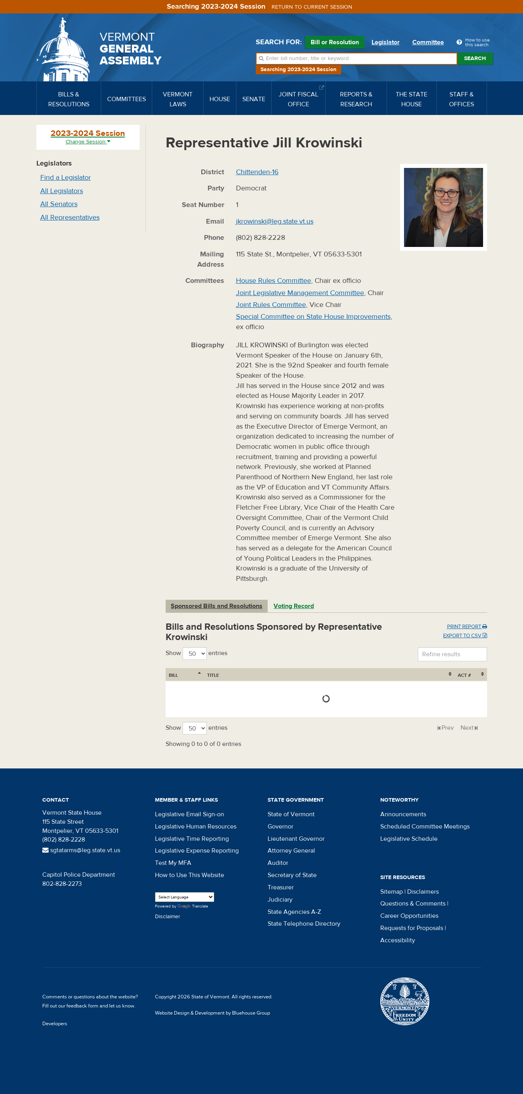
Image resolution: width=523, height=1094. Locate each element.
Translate (192, 906)
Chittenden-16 (257, 172)
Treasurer (281, 887)
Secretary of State (292, 875)
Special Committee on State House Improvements (313, 316)
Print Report (467, 626)
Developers (54, 1024)
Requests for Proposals (411, 928)
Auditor (278, 863)
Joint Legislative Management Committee (300, 293)
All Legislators (61, 191)
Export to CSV (465, 636)
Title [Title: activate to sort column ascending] (213, 675)
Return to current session (312, 7)
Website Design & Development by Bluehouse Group (212, 1013)
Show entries (196, 653)
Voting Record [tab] (294, 606)
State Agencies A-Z (294, 912)
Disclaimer (167, 916)
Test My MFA (173, 863)
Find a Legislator (65, 177)
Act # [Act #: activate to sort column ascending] (464, 675)
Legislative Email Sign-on (189, 814)
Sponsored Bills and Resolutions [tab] (216, 606)
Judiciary (280, 900)
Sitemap (391, 892)
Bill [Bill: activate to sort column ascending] (173, 675)
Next (467, 728)
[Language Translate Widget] (184, 897)
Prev (448, 728)
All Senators (58, 204)
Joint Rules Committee (271, 304)
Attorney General (291, 851)
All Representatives (70, 217)
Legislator (386, 42)
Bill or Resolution (335, 43)
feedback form (82, 1006)
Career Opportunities (409, 916)
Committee (428, 42)
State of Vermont (291, 814)
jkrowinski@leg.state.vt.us (274, 221)
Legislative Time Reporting (192, 839)
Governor (280, 826)
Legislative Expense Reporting (197, 851)
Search (475, 58)
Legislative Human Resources (195, 826)
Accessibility (397, 940)
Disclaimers (423, 892)
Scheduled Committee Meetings (425, 826)
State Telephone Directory (304, 924)
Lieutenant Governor (296, 839)
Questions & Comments (413, 904)
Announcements (403, 814)
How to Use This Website (189, 875)
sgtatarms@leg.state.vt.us (81, 850)
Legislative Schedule (409, 839)
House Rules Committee (273, 280)
